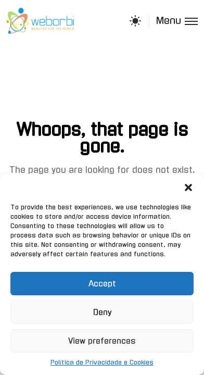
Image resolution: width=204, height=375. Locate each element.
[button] (188, 187)
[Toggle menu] (173, 21)
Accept (102, 284)
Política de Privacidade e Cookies (102, 362)
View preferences (102, 341)
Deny (102, 312)
